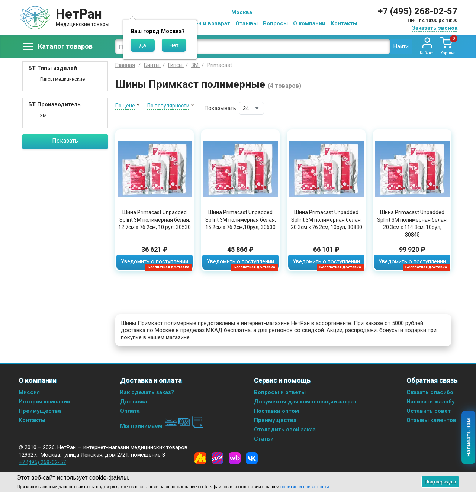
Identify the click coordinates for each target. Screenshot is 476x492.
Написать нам (469, 437)
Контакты (344, 23)
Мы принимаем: (162, 425)
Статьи (264, 438)
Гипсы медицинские (62, 79)
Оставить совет (428, 411)
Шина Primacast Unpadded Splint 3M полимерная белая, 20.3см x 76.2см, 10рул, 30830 (326, 219)
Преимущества (40, 411)
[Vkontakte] (252, 458)
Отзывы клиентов (431, 420)
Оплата (130, 411)
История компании (44, 401)
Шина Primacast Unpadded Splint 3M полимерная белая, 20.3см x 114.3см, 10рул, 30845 (412, 223)
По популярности (168, 106)
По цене (125, 106)
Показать (65, 140)
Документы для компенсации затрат (305, 401)
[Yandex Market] (200, 458)
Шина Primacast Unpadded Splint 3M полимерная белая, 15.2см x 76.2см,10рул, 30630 (240, 219)
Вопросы (275, 23)
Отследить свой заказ (285, 429)
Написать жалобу (430, 401)
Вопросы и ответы (280, 392)
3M (43, 115)
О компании (309, 23)
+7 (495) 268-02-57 (417, 11)
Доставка (133, 401)
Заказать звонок (434, 28)
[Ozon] (217, 458)
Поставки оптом (276, 411)
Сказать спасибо (429, 392)
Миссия (29, 392)
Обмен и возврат (206, 23)
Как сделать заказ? (147, 392)
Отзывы (246, 23)
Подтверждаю (440, 482)
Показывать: (220, 108)
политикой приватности (304, 486)
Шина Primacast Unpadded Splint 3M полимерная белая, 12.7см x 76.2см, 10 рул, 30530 (154, 219)
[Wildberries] (235, 458)
